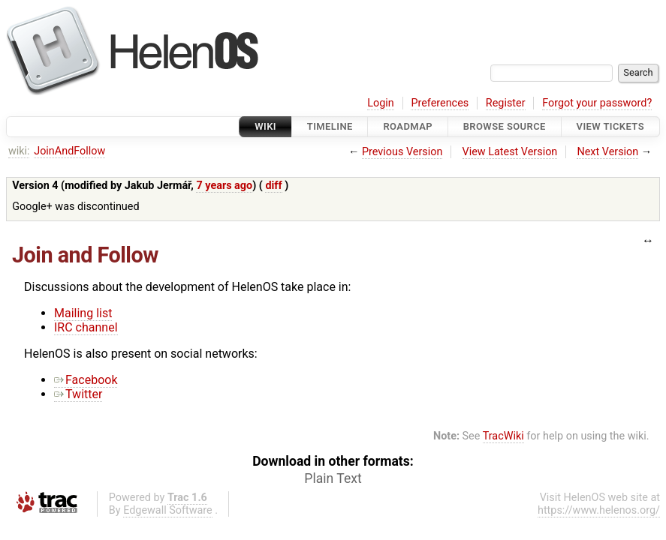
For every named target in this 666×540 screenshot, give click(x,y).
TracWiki (503, 436)
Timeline (330, 126)
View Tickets (610, 126)
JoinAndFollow (69, 151)
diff (273, 185)
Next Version (607, 152)
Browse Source (504, 126)
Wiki (265, 126)
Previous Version (402, 152)
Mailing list (83, 313)
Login (380, 103)
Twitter (78, 394)
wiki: (19, 151)
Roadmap (407, 126)
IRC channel (86, 327)
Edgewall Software (167, 510)
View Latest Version (510, 152)
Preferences (440, 103)
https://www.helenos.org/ (599, 510)
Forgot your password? (597, 103)
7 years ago (224, 185)
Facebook (85, 380)
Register (506, 103)
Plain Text (332, 478)
